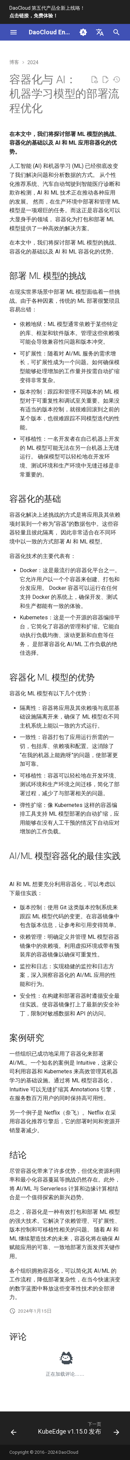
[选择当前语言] (100, 32)
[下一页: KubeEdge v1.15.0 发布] (77, 1430)
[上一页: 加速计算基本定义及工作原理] (13, 1430)
